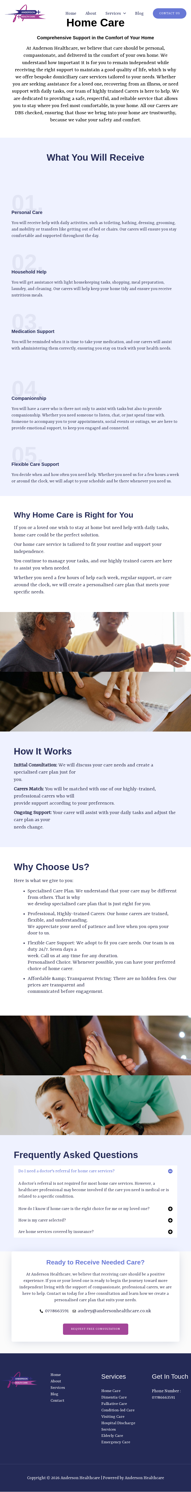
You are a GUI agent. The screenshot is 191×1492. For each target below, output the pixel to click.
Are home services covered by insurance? (56, 1232)
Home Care (111, 1391)
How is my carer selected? (42, 1220)
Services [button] (115, 13)
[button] (123, 13)
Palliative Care (114, 1404)
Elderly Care (112, 1436)
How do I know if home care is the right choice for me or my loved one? (83, 1209)
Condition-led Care (119, 1410)
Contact (58, 1400)
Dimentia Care (114, 1397)
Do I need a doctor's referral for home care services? (66, 1171)
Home (71, 13)
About (91, 13)
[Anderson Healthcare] (25, 13)
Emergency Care (116, 1442)
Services (58, 1388)
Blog (139, 13)
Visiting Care (113, 1417)
